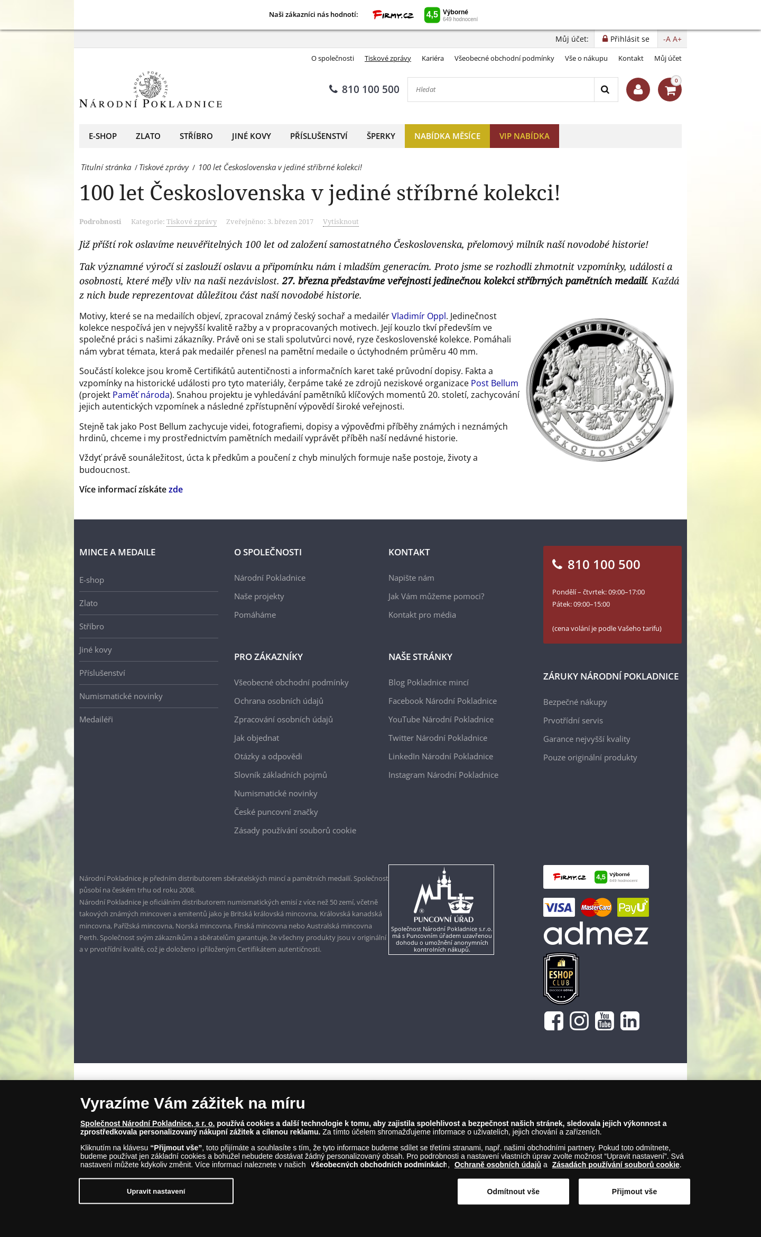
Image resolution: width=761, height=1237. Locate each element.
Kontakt (631, 58)
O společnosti (332, 58)
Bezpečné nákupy (575, 701)
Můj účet (668, 58)
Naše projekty (259, 596)
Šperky (381, 136)
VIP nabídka (524, 136)
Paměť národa (141, 395)
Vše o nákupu (586, 58)
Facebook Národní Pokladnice (442, 700)
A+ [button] (677, 39)
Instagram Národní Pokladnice (443, 774)
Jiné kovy (251, 136)
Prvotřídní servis (573, 720)
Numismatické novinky (121, 696)
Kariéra (433, 58)
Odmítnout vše (513, 1191)
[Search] (606, 89)
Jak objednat (256, 737)
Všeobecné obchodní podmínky (504, 58)
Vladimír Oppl (419, 316)
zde (176, 489)
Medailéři (96, 719)
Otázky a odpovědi (268, 756)
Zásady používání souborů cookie (295, 830)
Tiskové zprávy (388, 58)
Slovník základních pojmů (280, 774)
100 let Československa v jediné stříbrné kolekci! (320, 192)
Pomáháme (255, 614)
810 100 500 (364, 89)
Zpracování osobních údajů (283, 719)
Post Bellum (494, 383)
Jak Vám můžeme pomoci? (436, 596)
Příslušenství (319, 136)
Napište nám (411, 577)
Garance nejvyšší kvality (586, 738)
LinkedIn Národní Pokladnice (440, 756)
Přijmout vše (634, 1191)
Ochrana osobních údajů (278, 700)
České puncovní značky (276, 811)
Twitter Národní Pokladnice (437, 737)
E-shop (103, 136)
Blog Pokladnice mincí (428, 682)
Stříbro (196, 136)
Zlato (148, 136)
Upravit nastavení (156, 1191)
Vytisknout (341, 221)
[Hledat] (501, 89)
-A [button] (667, 39)
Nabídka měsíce (447, 136)
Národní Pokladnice (269, 577)
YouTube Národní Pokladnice (441, 719)
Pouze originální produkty (590, 757)
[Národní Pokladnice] (150, 89)
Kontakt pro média (422, 614)
